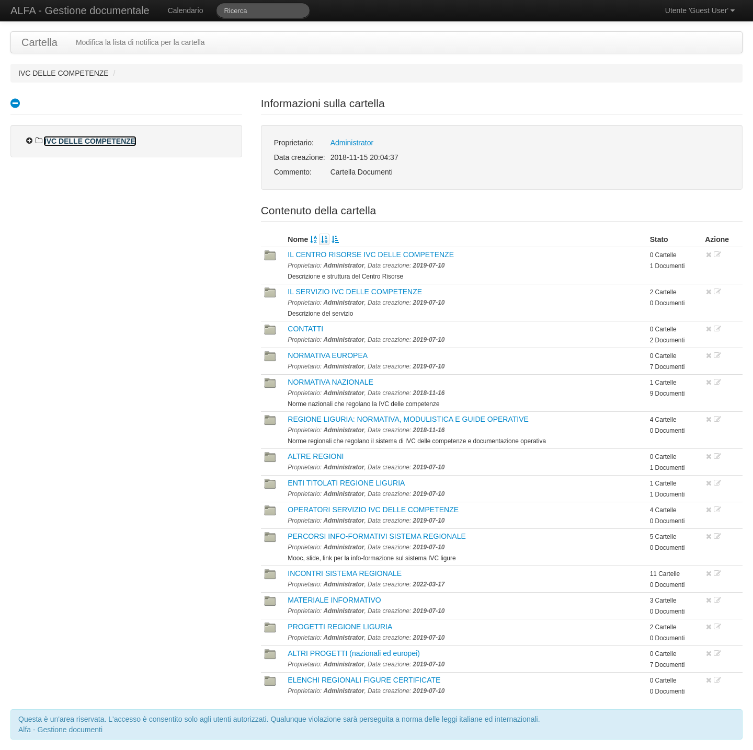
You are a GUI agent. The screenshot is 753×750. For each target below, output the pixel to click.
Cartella (39, 42)
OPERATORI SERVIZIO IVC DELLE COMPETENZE (373, 509)
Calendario (185, 10)
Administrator (351, 143)
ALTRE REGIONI (316, 456)
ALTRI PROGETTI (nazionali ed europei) (354, 653)
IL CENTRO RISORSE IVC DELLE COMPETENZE (371, 254)
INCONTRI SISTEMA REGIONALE (345, 573)
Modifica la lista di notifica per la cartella (140, 42)
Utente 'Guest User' (700, 10)
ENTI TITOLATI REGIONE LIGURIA (346, 483)
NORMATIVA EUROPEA (328, 355)
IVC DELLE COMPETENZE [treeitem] (89, 141)
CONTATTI (305, 329)
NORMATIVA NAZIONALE (330, 382)
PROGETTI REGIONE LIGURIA (340, 626)
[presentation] (29, 140)
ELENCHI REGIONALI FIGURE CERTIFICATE (364, 680)
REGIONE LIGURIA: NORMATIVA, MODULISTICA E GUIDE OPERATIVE (408, 419)
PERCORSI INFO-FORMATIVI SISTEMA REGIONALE (376, 536)
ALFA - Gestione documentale (80, 10)
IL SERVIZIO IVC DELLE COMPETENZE (355, 291)
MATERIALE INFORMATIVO (334, 600)
